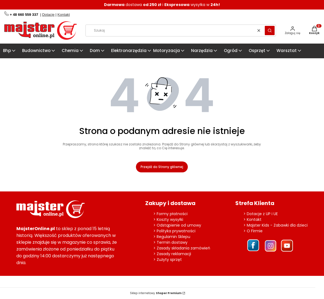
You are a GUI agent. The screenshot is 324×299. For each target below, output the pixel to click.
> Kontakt (252, 219)
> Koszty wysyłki (168, 219)
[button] (270, 30)
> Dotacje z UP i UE (260, 213)
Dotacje (48, 15)
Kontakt (64, 15)
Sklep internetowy (156, 293)
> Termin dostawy (170, 242)
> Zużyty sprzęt (167, 259)
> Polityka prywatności (174, 231)
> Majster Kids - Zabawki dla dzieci (275, 225)
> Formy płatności (170, 213)
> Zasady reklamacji (172, 254)
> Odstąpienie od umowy (177, 225)
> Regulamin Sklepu (171, 236)
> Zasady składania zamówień (181, 248)
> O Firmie (253, 231)
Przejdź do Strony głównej (162, 166)
